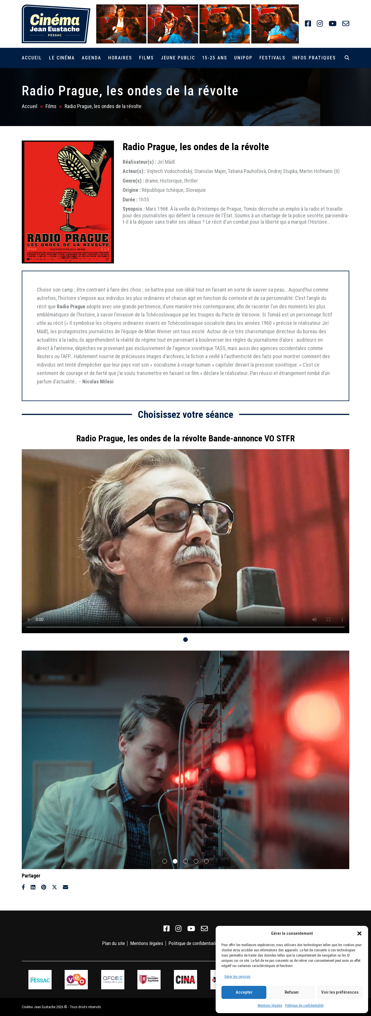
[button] (359, 933)
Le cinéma (62, 58)
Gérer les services (237, 977)
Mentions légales (270, 1006)
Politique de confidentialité (304, 1006)
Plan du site (113, 943)
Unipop (243, 58)
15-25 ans (214, 58)
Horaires (120, 58)
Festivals (272, 58)
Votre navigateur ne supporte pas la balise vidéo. (185, 541)
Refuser (292, 992)
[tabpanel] (185, 530)
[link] (308, 24)
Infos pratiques (314, 58)
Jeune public (178, 58)
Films (146, 58)
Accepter (244, 992)
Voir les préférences (340, 992)
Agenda (91, 58)
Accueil (32, 58)
